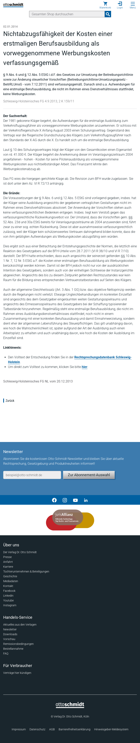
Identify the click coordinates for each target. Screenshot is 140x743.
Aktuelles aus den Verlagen (20, 624)
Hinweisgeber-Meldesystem (111, 729)
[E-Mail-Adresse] (32, 475)
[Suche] (67, 14)
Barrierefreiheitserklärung (74, 729)
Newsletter (10, 629)
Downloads (10, 634)
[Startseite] (70, 707)
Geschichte (10, 576)
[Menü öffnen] (133, 4)
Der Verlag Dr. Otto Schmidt (20, 552)
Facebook (9, 590)
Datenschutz (37, 729)
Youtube (8, 600)
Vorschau (9, 639)
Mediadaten (10, 581)
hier (84, 367)
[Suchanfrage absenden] (108, 14)
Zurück (10, 401)
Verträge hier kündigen (17, 672)
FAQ (5, 653)
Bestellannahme (13, 648)
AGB (52, 729)
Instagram (9, 605)
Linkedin (8, 595)
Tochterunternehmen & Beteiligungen (26, 571)
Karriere (8, 566)
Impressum (19, 729)
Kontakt (8, 586)
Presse (7, 557)
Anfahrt (8, 561)
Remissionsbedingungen (18, 643)
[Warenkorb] (105, 5)
